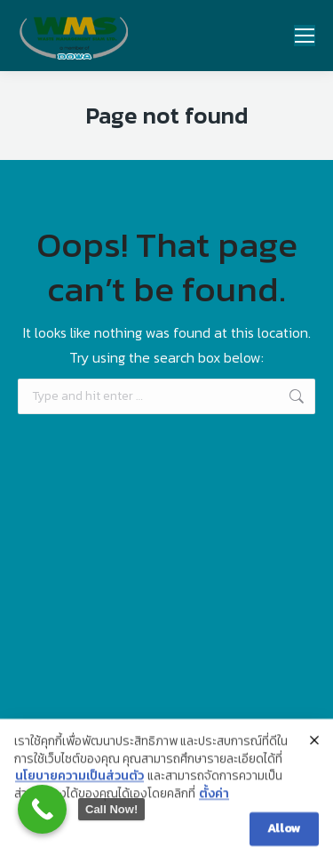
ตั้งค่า (214, 807)
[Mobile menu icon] (304, 35)
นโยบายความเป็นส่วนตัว (79, 789)
